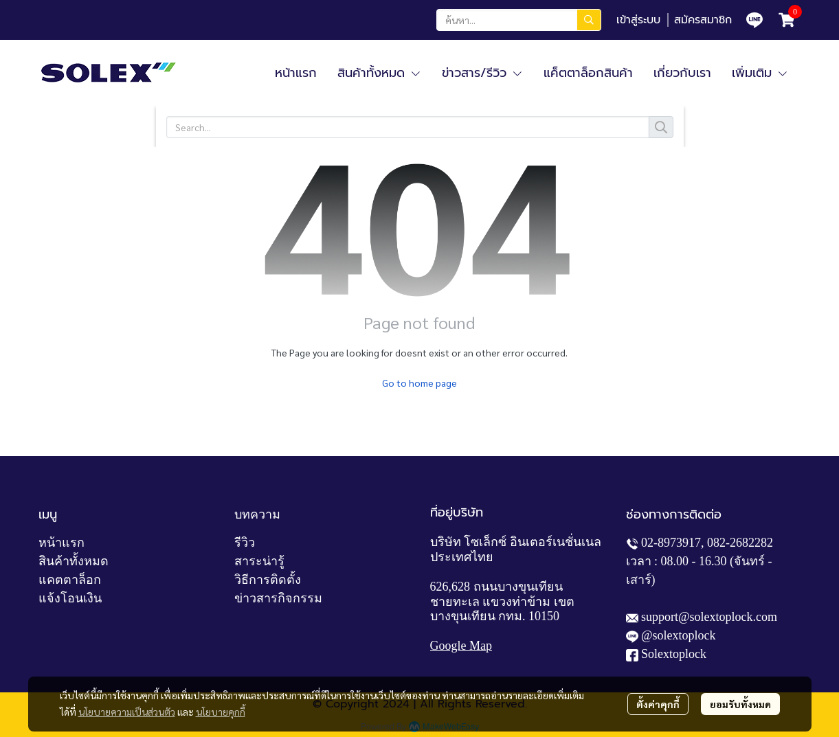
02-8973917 (671, 542)
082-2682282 (740, 542)
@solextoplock (678, 635)
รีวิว (244, 542)
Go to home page (419, 382)
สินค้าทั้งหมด (73, 561)
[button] (519, 19)
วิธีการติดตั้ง (267, 580)
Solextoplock (673, 654)
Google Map (461, 646)
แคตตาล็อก (69, 580)
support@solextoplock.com (709, 617)
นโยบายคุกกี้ (220, 711)
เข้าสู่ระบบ (638, 20)
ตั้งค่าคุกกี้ (658, 704)
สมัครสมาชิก (703, 20)
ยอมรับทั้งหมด (740, 704)
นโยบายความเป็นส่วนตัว (126, 711)
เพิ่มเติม (760, 72)
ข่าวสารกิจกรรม (278, 598)
